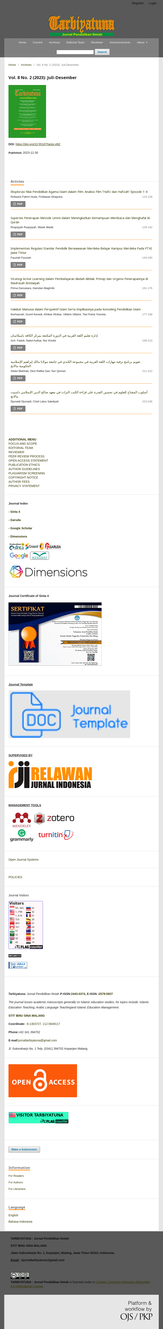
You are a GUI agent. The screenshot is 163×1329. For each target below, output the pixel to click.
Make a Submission (24, 1149)
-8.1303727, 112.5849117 (43, 1024)
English (13, 1215)
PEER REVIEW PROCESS (26, 456)
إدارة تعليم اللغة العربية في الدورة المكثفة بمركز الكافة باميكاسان (54, 335)
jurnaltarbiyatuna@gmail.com (37, 1040)
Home (22, 42)
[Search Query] (75, 52)
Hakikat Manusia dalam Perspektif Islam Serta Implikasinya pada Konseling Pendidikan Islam (76, 309)
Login (153, 3)
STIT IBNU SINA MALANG (26, 1015)
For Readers (16, 1175)
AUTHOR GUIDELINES (24, 469)
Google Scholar (21, 528)
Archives (54, 42)
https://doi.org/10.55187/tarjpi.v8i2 (37, 144)
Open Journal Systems (23, 859)
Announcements (120, 42)
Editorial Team (75, 42)
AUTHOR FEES (19, 481)
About (141, 42)
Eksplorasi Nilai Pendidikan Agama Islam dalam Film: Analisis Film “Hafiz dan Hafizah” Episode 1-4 (79, 191)
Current (37, 42)
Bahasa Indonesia (20, 1221)
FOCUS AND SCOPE (22, 443)
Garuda (15, 520)
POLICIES (15, 877)
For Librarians (16, 1188)
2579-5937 (106, 994)
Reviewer (97, 42)
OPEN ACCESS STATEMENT (28, 460)
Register (138, 3)
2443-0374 (78, 994)
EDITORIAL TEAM (20, 448)
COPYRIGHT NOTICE (23, 477)
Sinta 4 (15, 511)
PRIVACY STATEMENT (24, 486)
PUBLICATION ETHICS (24, 464)
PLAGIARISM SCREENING (26, 473)
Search (102, 51)
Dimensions (18, 536)
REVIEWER (16, 452)
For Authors (15, 1182)
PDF (19, 204)
